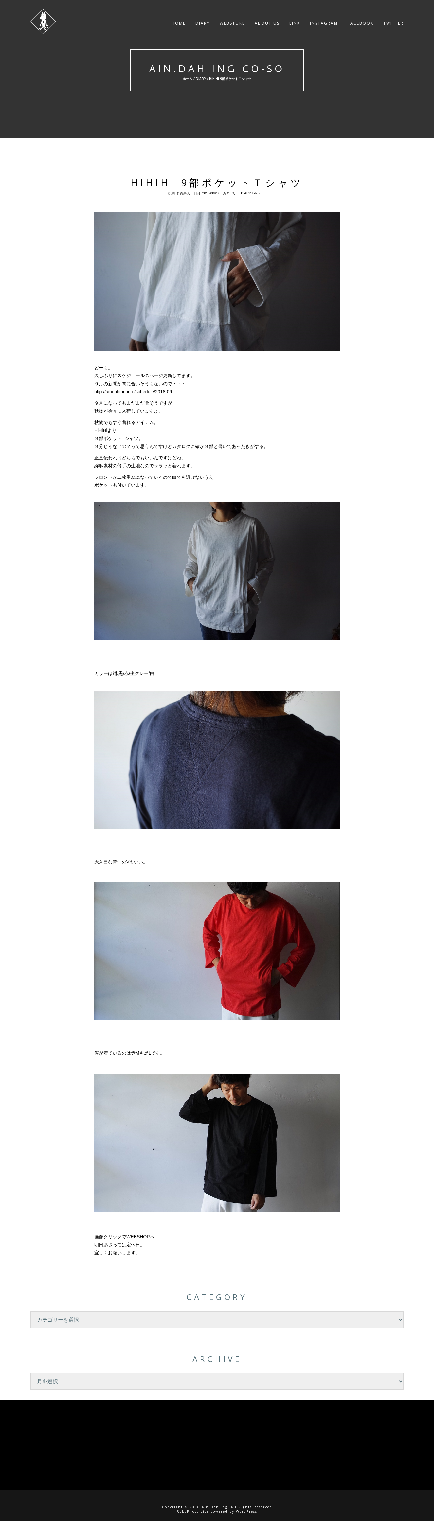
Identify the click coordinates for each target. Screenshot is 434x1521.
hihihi (256, 193)
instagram (324, 24)
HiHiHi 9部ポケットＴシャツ (217, 182)
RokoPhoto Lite (193, 1511)
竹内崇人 (183, 193)
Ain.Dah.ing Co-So (217, 68)
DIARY (202, 24)
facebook (360, 24)
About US (267, 24)
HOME (179, 24)
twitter (393, 24)
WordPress (246, 1511)
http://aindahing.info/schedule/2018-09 (133, 391)
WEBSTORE (232, 24)
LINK (294, 24)
